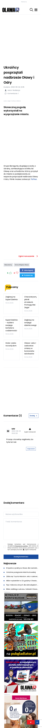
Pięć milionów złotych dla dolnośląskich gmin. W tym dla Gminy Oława (21, 585)
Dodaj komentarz (21, 557)
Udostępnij (27, 270)
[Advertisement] (21, 39)
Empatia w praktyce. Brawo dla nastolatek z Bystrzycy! (21, 568)
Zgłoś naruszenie (28, 256)
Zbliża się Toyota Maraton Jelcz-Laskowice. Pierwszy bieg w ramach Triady (21, 576)
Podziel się (27, 275)
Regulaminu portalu (21, 546)
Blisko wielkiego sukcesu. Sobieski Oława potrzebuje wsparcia (21, 589)
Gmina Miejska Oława (22, 265)
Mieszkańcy (8, 265)
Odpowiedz (31, 449)
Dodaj (33, 416)
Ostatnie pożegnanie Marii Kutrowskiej (20, 572)
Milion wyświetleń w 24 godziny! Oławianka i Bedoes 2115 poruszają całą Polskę (21, 581)
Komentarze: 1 (11, 93)
